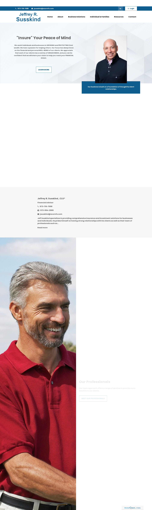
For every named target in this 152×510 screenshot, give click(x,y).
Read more (42, 221)
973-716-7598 (22, 2)
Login (131, 2)
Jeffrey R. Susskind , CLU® (51, 192)
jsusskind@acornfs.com (42, 2)
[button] (50, 10)
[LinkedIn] (120, 2)
